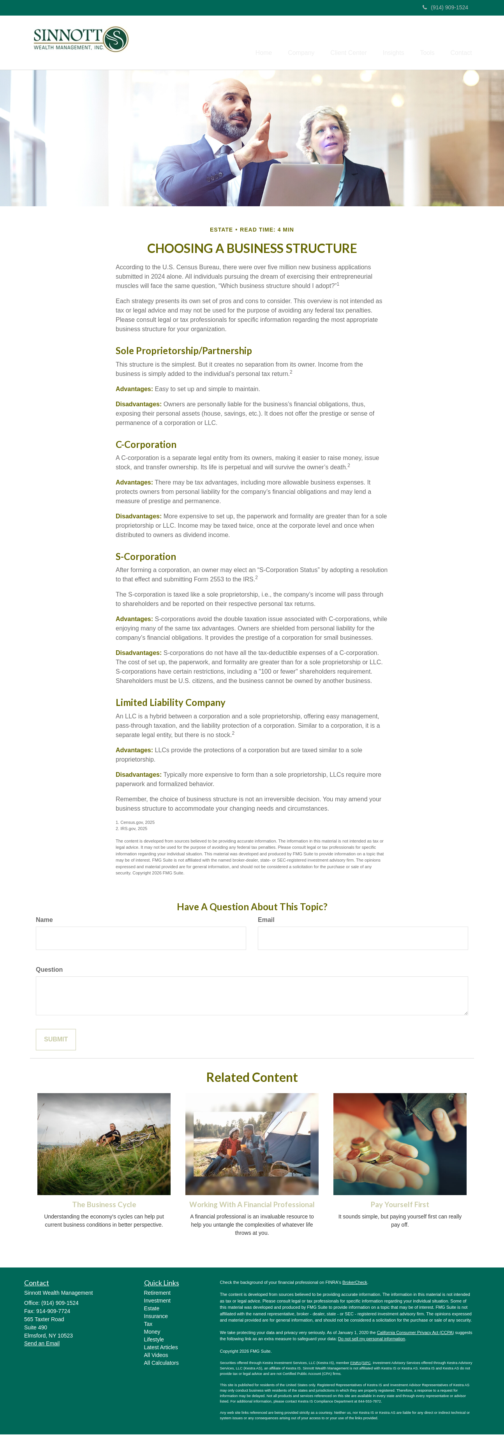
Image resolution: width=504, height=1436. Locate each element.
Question (49, 971)
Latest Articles (161, 1348)
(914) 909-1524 (445, 7)
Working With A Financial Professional (252, 1206)
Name (44, 921)
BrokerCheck (354, 1283)
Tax (148, 1325)
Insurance (156, 1317)
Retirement (157, 1294)
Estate (152, 1309)
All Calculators (161, 1364)
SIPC (366, 1364)
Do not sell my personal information (371, 1340)
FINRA (355, 1364)
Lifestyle (154, 1341)
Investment (157, 1302)
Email (266, 921)
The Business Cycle (104, 1206)
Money (152, 1333)
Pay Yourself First (400, 1206)
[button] (285, 43)
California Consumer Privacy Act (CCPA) (415, 1333)
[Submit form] (56, 1041)
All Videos (156, 1356)
